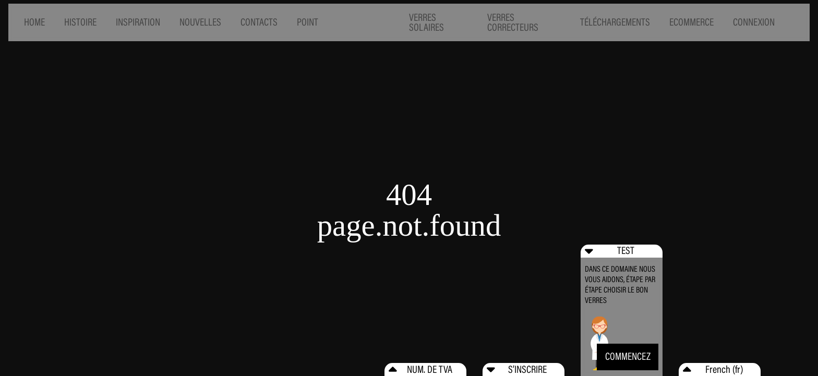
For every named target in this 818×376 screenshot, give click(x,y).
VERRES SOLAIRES (426, 22)
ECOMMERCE (691, 22)
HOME (34, 22)
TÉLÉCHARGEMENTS (615, 22)
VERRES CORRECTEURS (512, 22)
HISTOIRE (80, 22)
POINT (307, 22)
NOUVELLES (200, 22)
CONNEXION (754, 22)
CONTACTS (259, 22)
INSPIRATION (138, 22)
